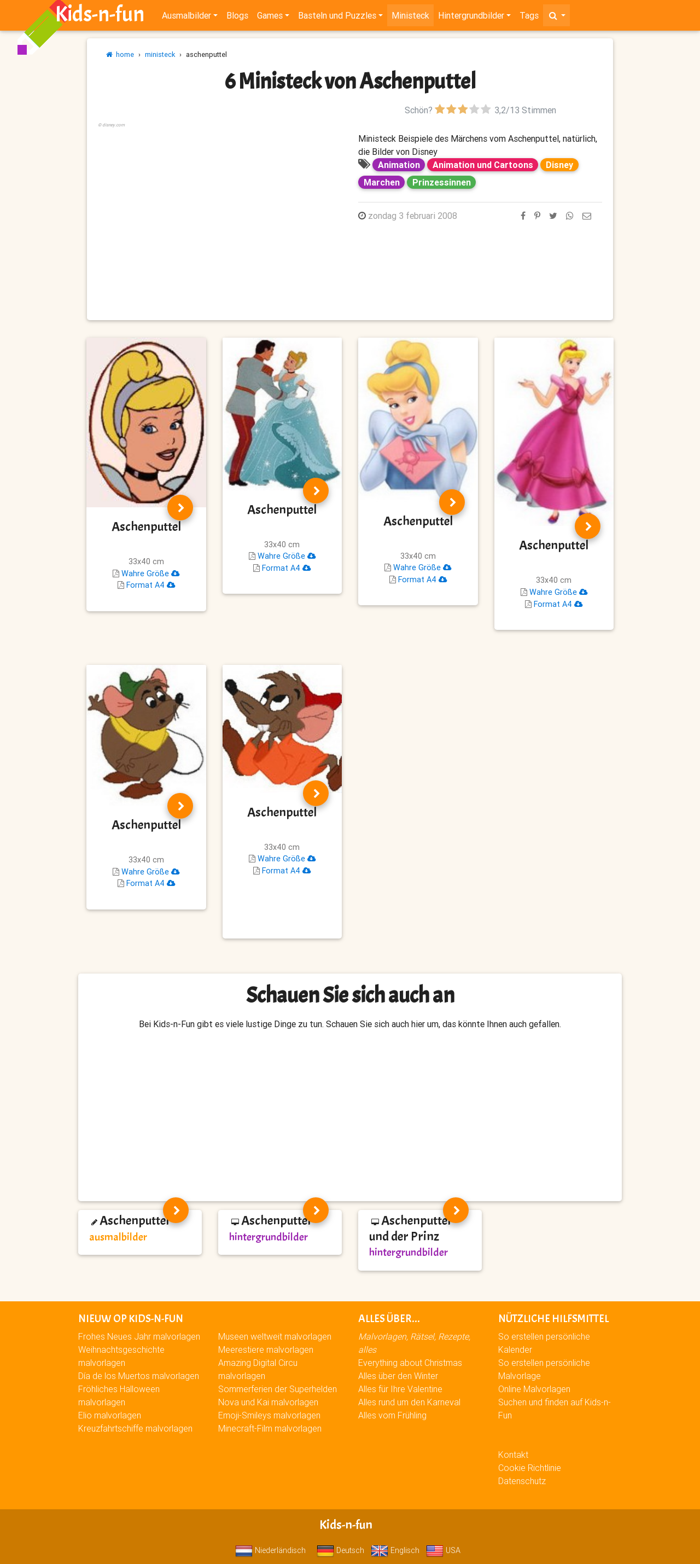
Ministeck (410, 17)
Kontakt (513, 1454)
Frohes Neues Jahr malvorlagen (139, 1336)
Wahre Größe (150, 573)
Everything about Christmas (410, 1362)
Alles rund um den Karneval (409, 1402)
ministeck (160, 54)
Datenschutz (522, 1480)
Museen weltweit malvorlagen (274, 1336)
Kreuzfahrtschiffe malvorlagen (135, 1428)
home (120, 54)
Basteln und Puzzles (337, 17)
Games (270, 17)
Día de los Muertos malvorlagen (138, 1375)
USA (443, 1550)
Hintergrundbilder (471, 17)
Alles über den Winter (398, 1375)
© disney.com (111, 125)
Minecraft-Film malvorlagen (270, 1428)
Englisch (395, 1550)
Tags (529, 17)
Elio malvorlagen (109, 1415)
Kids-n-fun (99, 16)
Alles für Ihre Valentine (400, 1388)
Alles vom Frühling (392, 1415)
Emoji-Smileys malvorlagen (269, 1415)
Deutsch (340, 1550)
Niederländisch (270, 1550)
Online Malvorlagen (534, 1388)
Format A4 (150, 585)
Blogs (237, 17)
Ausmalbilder (186, 17)
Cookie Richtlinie (529, 1467)
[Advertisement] (220, 206)
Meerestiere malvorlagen (265, 1349)
